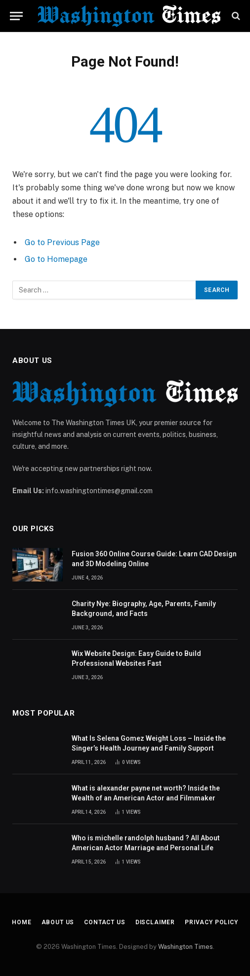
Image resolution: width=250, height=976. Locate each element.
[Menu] (16, 16)
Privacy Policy (211, 922)
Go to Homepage (56, 259)
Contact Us (104, 922)
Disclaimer (155, 922)
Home (21, 922)
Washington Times (185, 946)
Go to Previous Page (62, 242)
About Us (58, 922)
